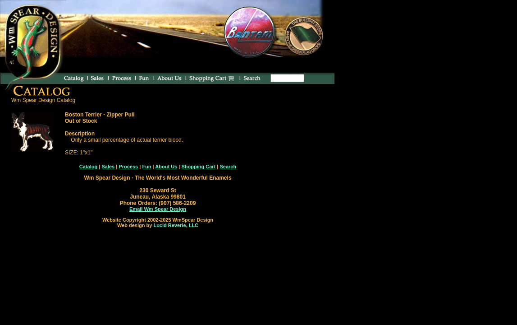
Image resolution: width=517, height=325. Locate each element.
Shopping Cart (198, 166)
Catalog (88, 166)
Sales (107, 166)
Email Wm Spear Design (157, 209)
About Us (166, 166)
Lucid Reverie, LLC (175, 225)
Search (228, 166)
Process (128, 166)
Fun (146, 166)
